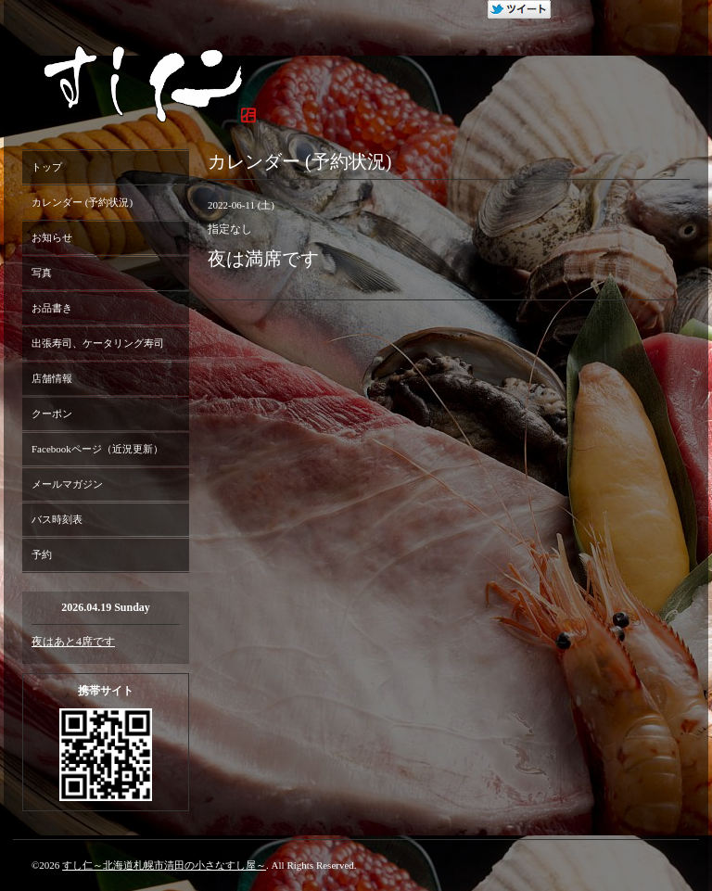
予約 (42, 554)
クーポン (52, 413)
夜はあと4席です (73, 641)
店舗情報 (52, 378)
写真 (42, 272)
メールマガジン (67, 484)
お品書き (52, 307)
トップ (47, 166)
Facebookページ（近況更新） (97, 448)
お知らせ (52, 237)
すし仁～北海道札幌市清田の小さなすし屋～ (164, 865)
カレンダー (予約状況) (82, 202)
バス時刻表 (57, 519)
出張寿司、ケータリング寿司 (98, 343)
